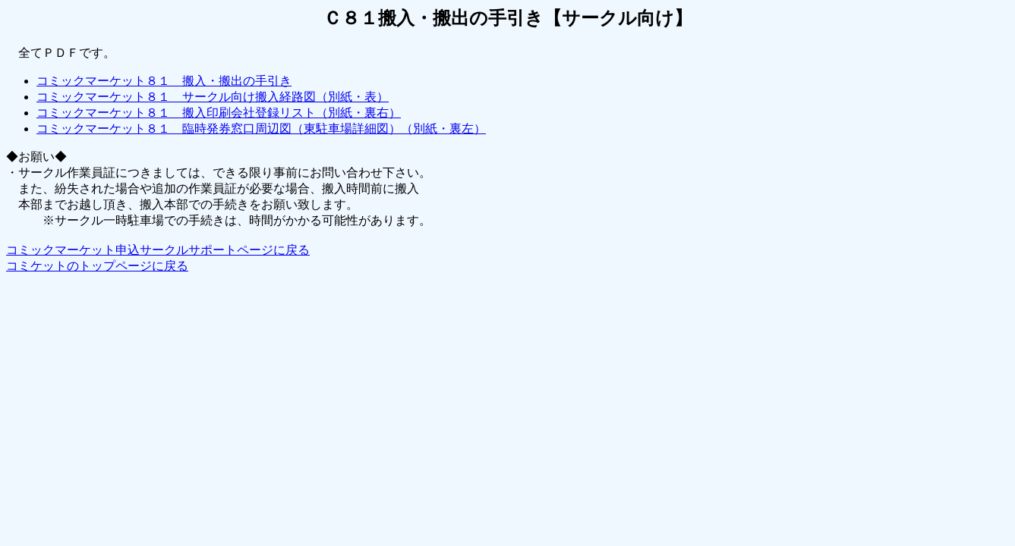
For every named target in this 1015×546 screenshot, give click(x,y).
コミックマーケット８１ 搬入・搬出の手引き (164, 80)
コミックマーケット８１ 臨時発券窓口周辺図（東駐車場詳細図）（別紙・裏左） (261, 128)
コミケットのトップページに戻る (97, 265)
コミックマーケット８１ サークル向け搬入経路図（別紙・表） (212, 96)
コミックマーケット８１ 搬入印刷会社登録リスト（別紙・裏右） (218, 112)
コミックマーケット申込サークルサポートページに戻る (158, 249)
